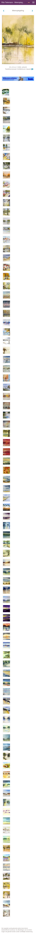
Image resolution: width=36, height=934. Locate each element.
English (29, 2)
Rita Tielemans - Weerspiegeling (13, 2)
